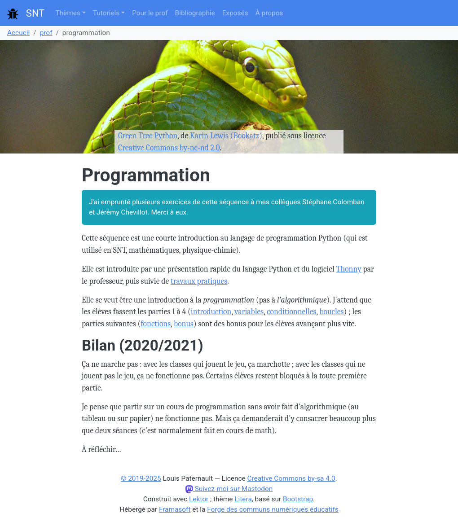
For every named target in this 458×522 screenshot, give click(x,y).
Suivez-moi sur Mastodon (229, 489)
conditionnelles (291, 311)
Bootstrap (298, 499)
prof (46, 33)
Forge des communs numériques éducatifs (273, 509)
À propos (269, 13)
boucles (331, 311)
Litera (243, 499)
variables (249, 311)
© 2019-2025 (141, 478)
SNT (25, 13)
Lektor (198, 499)
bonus (184, 323)
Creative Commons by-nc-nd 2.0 (169, 147)
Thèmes (67, 13)
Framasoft (175, 509)
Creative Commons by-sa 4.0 (291, 478)
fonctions (156, 323)
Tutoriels (106, 13)
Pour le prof (149, 13)
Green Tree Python (147, 135)
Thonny (348, 268)
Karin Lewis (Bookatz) (226, 135)
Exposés (235, 13)
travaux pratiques (199, 280)
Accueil (18, 33)
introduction (211, 311)
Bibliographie (195, 13)
